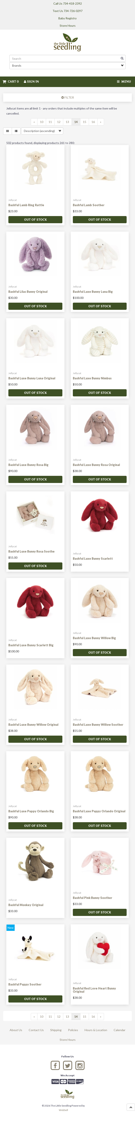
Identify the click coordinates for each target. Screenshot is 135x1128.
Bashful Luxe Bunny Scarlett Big (31, 645)
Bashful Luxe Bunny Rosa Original (96, 465)
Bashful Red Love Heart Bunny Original (94, 990)
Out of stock (35, 219)
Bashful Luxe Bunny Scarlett (93, 558)
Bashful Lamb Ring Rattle (26, 205)
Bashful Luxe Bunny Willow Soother (98, 724)
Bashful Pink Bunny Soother (92, 898)
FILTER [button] (69, 97)
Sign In (31, 81)
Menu (124, 81)
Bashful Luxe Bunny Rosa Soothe (31, 551)
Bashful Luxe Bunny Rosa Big (28, 465)
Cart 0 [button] (11, 81)
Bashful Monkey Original (25, 905)
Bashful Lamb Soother (88, 205)
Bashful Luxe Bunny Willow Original (33, 724)
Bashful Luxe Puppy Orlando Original (99, 811)
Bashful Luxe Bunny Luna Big (93, 291)
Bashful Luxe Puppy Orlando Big (31, 811)
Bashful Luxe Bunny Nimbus (92, 378)
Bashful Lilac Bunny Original (28, 291)
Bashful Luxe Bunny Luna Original (31, 378)
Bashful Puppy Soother (24, 984)
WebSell (63, 1110)
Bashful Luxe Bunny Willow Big (94, 638)
